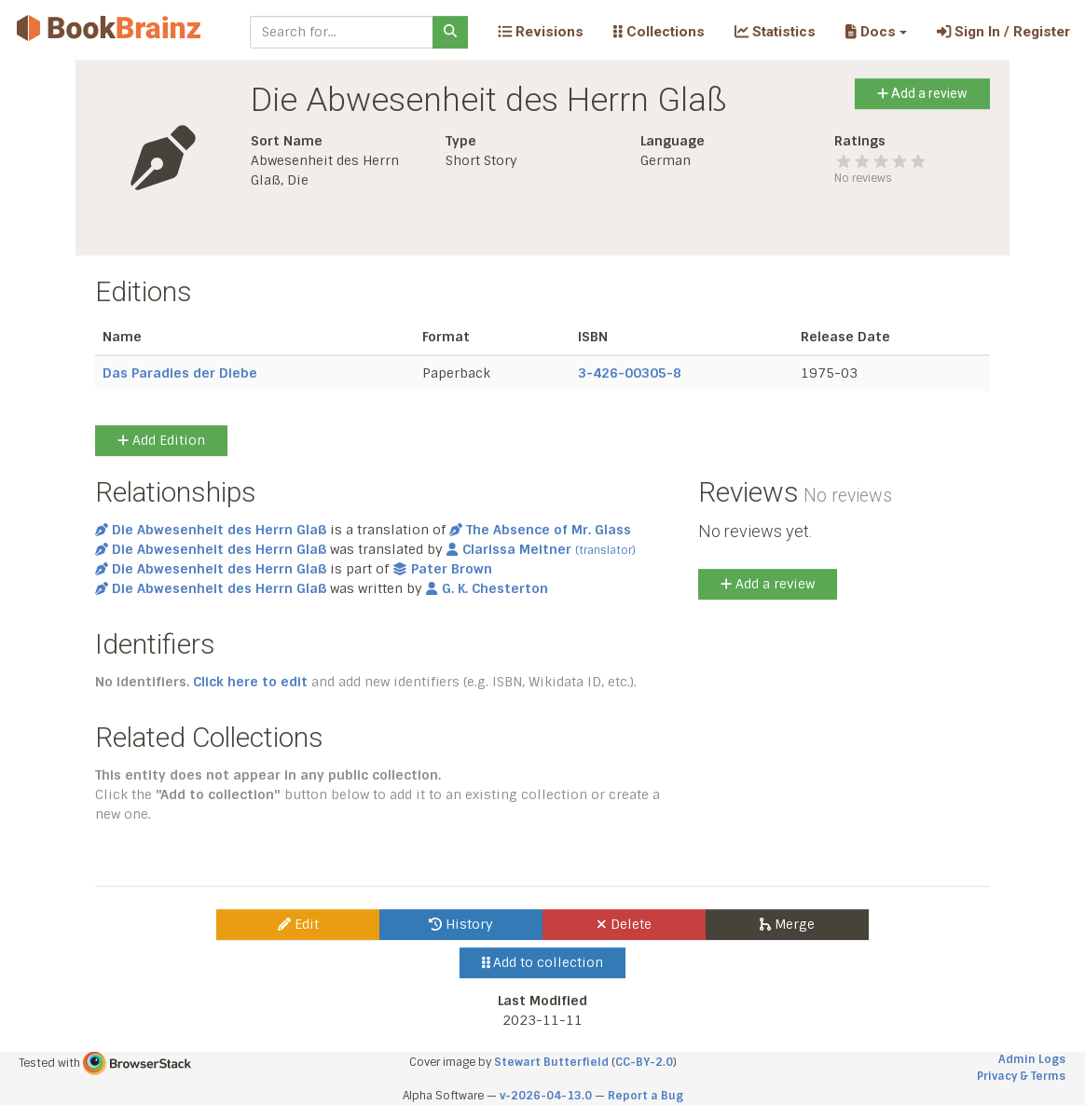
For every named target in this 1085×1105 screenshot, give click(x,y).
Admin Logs (1031, 1059)
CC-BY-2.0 (644, 1062)
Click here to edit (250, 681)
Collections (659, 31)
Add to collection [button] (543, 962)
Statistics (775, 31)
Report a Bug (645, 1095)
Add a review (922, 93)
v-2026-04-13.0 (546, 1095)
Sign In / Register (1003, 31)
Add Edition (161, 440)
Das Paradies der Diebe (180, 373)
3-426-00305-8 (629, 373)
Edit (298, 924)
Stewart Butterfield (551, 1062)
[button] (876, 31)
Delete (624, 924)
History (461, 924)
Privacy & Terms (1021, 1076)
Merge (787, 924)
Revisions (541, 31)
